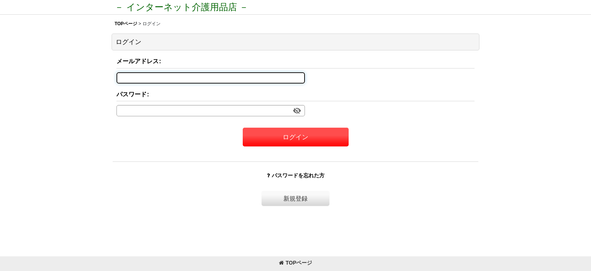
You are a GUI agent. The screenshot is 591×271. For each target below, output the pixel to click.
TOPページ (295, 263)
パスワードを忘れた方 (296, 175)
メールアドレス (137, 61)
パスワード (131, 94)
